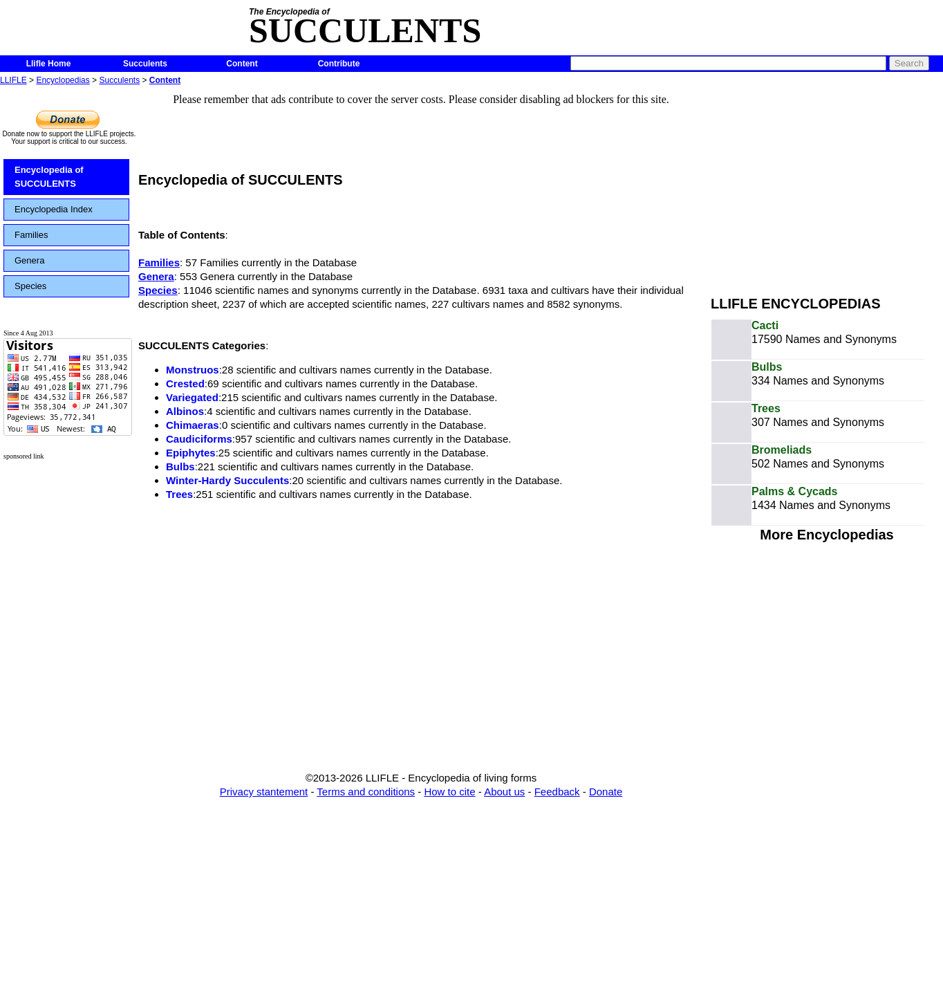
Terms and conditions (366, 791)
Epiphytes (191, 453)
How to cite (449, 791)
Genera (29, 260)
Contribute (339, 63)
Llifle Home (48, 63)
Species (30, 286)
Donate (605, 791)
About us (504, 791)
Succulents (145, 63)
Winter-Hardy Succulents (227, 480)
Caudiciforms (199, 439)
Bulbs (180, 466)
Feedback (557, 791)
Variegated (192, 397)
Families (31, 235)
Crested (185, 383)
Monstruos (192, 370)
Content (241, 63)
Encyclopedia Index (54, 209)
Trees (179, 494)
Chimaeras (192, 425)
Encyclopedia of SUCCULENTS (49, 177)
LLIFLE (13, 80)
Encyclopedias (62, 80)
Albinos (185, 411)
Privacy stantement (264, 791)
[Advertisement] (827, 185)
